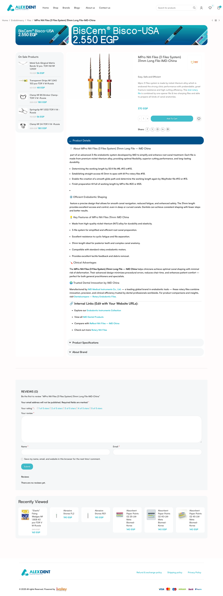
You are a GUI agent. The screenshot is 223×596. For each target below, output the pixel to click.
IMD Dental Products (93, 317)
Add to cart (172, 118)
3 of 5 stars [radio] (70, 408)
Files (29, 20)
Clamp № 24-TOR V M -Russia (45, 124)
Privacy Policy (194, 572)
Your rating (27, 408)
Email (116, 446)
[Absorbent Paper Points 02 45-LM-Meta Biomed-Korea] (182, 514)
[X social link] (152, 129)
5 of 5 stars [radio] (96, 408)
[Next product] (219, 20)
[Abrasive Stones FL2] (56, 514)
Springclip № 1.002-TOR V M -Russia (44, 111)
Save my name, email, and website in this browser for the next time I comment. (62, 459)
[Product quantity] (144, 119)
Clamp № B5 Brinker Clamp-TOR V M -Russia (44, 96)
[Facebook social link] (147, 129)
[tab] (29, 390)
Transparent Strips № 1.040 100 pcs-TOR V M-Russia (43, 82)
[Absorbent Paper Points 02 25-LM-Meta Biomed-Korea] (119, 514)
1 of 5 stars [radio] (44, 408)
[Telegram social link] (168, 129)
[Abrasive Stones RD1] (88, 514)
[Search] (176, 8)
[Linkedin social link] (163, 129)
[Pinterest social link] (157, 129)
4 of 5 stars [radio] (83, 408)
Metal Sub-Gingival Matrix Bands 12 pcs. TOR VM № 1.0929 (42, 66)
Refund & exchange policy (149, 572)
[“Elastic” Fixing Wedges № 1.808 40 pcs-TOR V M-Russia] (25, 514)
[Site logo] (21, 7)
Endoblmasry (17, 20)
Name (24, 446)
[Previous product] (212, 20)
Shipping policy (174, 572)
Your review (27, 413)
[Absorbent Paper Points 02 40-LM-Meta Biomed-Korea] (151, 514)
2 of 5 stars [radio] (56, 408)
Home (5, 20)
